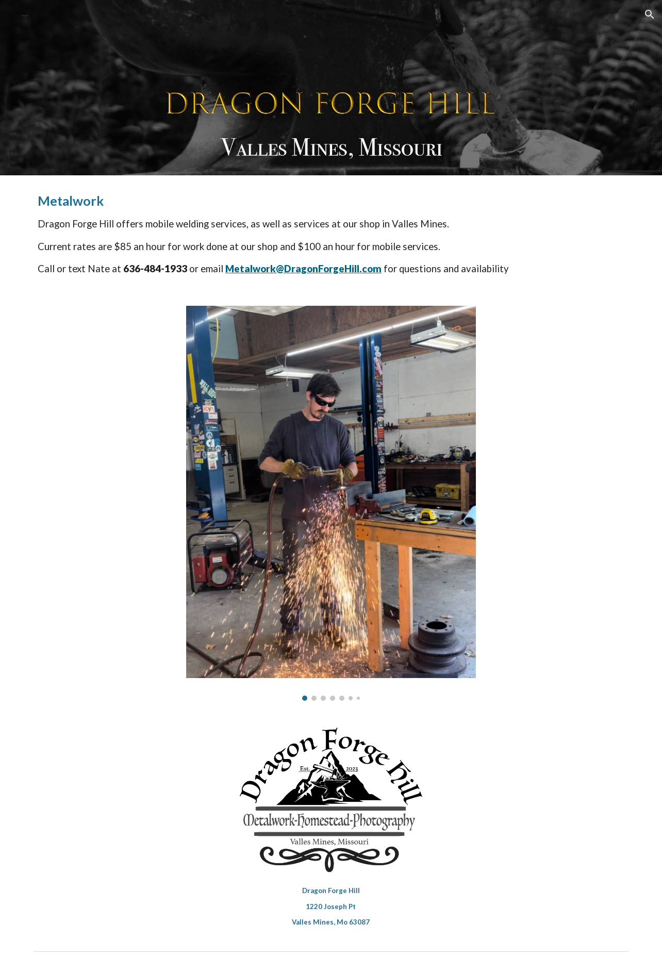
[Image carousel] (331, 503)
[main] (331, 234)
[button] (649, 14)
